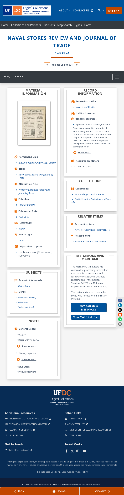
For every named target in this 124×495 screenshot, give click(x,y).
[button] (101, 10)
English (112, 10)
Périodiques (23, 302)
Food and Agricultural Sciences (89, 194)
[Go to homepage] (59, 491)
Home (5, 25)
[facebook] (120, 300)
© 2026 (62, 484)
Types (78, 25)
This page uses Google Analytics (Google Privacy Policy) (62, 471)
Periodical (27, 297)
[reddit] (120, 314)
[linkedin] (120, 305)
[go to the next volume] (77, 64)
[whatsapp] (120, 319)
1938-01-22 (24, 216)
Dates (87, 25)
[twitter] (120, 310)
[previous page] (19, 491)
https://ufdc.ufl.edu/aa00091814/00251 (37, 162)
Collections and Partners (26, 25)
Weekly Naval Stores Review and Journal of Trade (34, 191)
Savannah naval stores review (90, 241)
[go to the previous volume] (47, 64)
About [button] (63, 10)
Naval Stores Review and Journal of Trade (36, 176)
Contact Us (83, 10)
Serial (21, 240)
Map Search (64, 25)
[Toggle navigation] (116, 77)
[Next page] (101, 491)
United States (24, 286)
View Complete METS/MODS (88, 307)
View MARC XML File (85, 317)
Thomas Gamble (27, 204)
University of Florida (85, 107)
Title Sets (49, 25)
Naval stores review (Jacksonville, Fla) (92, 229)
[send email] (120, 324)
